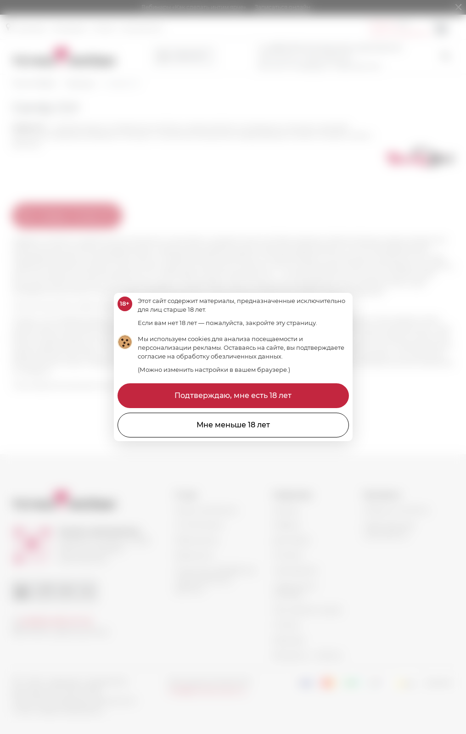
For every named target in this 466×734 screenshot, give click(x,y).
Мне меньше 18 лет (233, 424)
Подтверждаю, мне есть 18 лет (233, 395)
